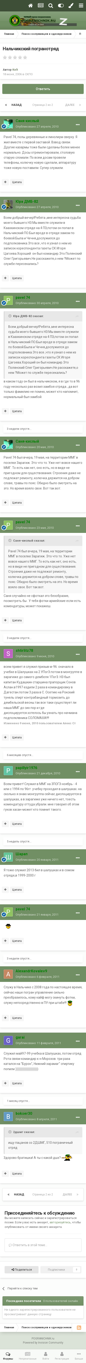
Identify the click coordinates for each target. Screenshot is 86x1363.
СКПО (29, 74)
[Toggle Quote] (10, 316)
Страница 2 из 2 (43, 105)
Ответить (43, 89)
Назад (16, 105)
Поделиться (21, 1269)
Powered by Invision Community (43, 1342)
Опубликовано (37, 126)
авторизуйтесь (60, 1222)
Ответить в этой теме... (28, 1245)
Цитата (17, 182)
